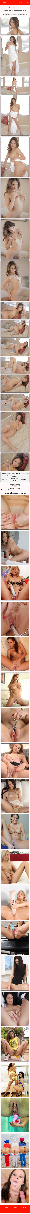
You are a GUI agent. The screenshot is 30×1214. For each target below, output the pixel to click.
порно (21, 2)
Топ (27, 2)
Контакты (14, 1207)
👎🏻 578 (18, 486)
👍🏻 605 (12, 486)
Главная (4, 2)
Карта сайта (23, 1207)
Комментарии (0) (5, 490)
